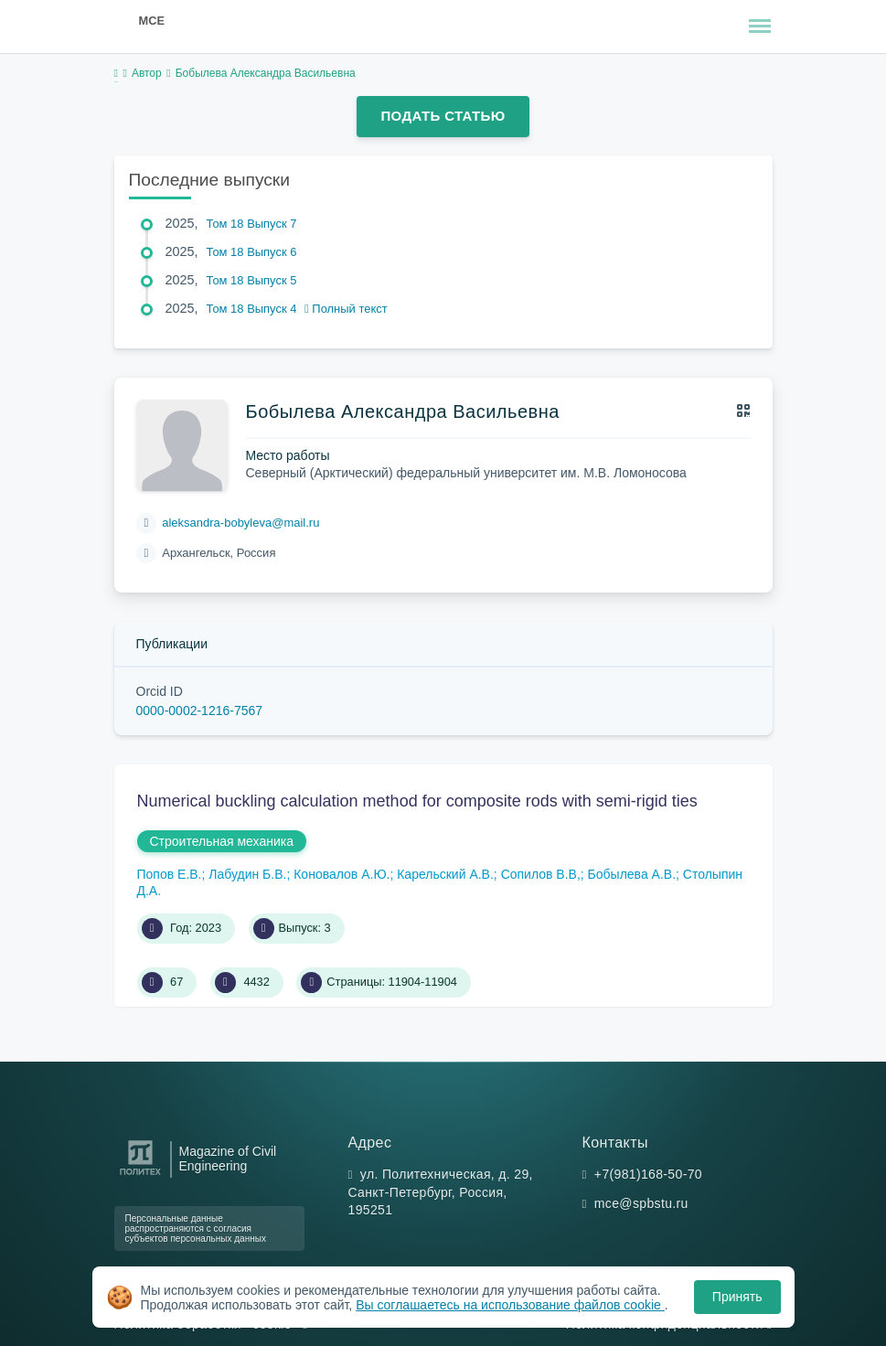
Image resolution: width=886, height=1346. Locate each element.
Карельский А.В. (445, 874)
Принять (737, 1296)
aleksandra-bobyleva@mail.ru (240, 522)
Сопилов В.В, (541, 874)
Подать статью (442, 115)
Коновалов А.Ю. (342, 874)
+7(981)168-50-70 (648, 1174)
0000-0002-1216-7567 (199, 710)
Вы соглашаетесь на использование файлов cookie (510, 1305)
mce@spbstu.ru (641, 1203)
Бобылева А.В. (632, 874)
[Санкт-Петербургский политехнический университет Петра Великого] (140, 1175)
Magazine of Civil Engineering (228, 1158)
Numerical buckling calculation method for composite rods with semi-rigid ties (417, 801)
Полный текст (346, 308)
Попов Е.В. (169, 874)
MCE (152, 20)
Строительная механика (222, 841)
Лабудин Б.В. (247, 874)
